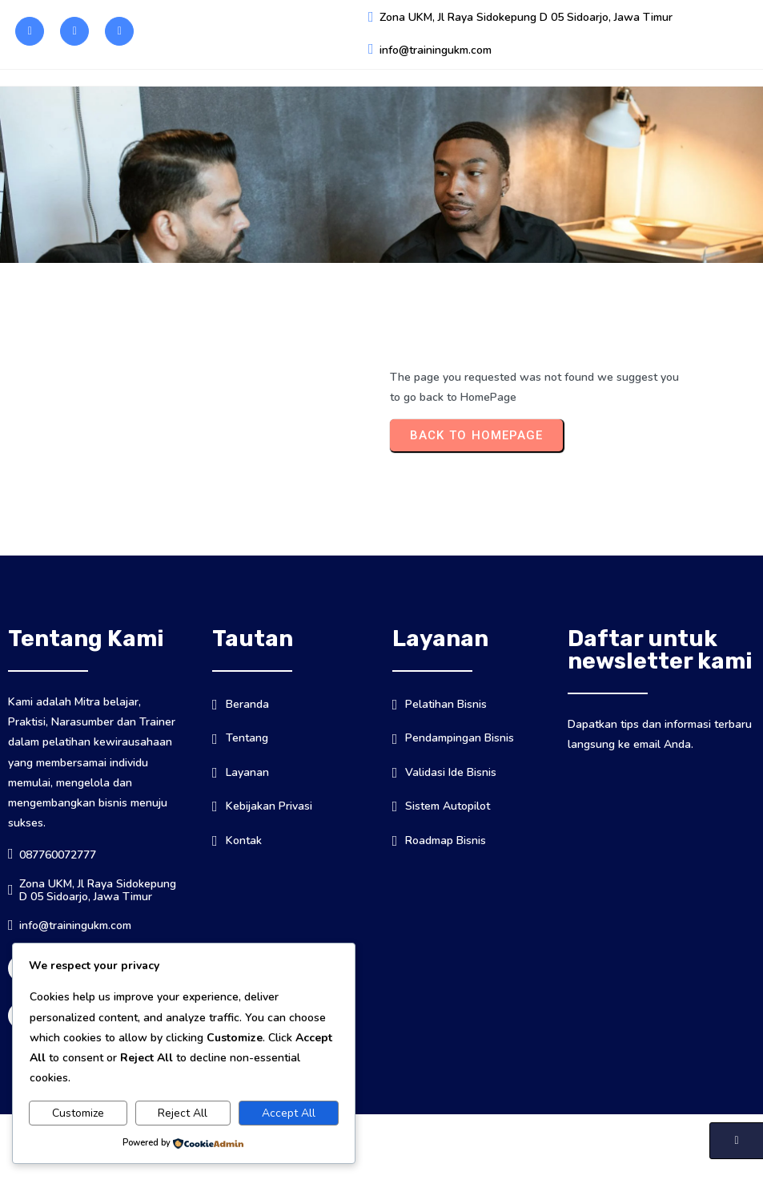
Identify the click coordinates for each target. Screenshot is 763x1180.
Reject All (182, 1113)
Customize (78, 1113)
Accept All (288, 1113)
